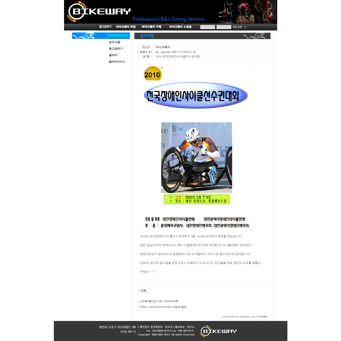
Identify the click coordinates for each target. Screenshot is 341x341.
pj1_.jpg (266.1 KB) (166, 51)
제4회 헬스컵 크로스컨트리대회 (159, 301)
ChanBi (263, 316)
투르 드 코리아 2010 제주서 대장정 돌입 (164, 307)
